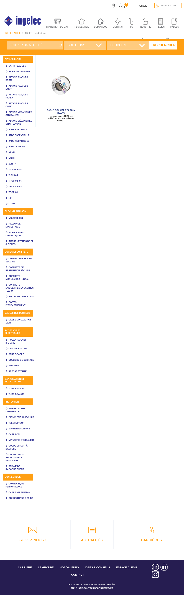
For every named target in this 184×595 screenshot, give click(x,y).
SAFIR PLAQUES (17, 66)
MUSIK (12, 158)
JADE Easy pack (18, 129)
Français (142, 5)
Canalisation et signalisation (14, 380)
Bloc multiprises (15, 211)
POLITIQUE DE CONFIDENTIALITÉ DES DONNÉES (92, 584)
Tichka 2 (13, 175)
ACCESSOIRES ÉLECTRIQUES (12, 331)
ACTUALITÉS (92, 540)
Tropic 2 (13, 192)
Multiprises (16, 218)
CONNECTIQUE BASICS (21, 498)
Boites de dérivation (21, 296)
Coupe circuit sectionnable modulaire (15, 457)
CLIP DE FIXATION (18, 348)
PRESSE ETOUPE (18, 371)
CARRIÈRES (151, 540)
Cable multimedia (19, 492)
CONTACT (77, 574)
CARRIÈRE (25, 567)
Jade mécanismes (19, 141)
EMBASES (14, 365)
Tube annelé (16, 388)
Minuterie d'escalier (21, 440)
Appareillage (13, 59)
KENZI (12, 152)
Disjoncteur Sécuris (21, 417)
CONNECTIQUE (13, 477)
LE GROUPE (46, 567)
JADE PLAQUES (17, 146)
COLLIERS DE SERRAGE (21, 360)
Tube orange (16, 394)
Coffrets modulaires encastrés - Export (20, 288)
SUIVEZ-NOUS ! (32, 540)
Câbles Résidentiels (17, 313)
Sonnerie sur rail (19, 428)
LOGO (12, 203)
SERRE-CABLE (16, 354)
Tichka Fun (15, 169)
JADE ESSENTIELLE (19, 135)
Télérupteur (16, 423)
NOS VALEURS (69, 567)
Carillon (14, 434)
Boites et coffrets (16, 252)
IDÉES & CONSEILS (97, 567)
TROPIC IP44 (15, 186)
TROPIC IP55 (15, 181)
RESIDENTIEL (13, 33)
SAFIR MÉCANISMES (19, 71)
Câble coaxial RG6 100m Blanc (61, 111)
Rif (10, 198)
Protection (12, 402)
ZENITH (12, 164)
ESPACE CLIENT (126, 567)
